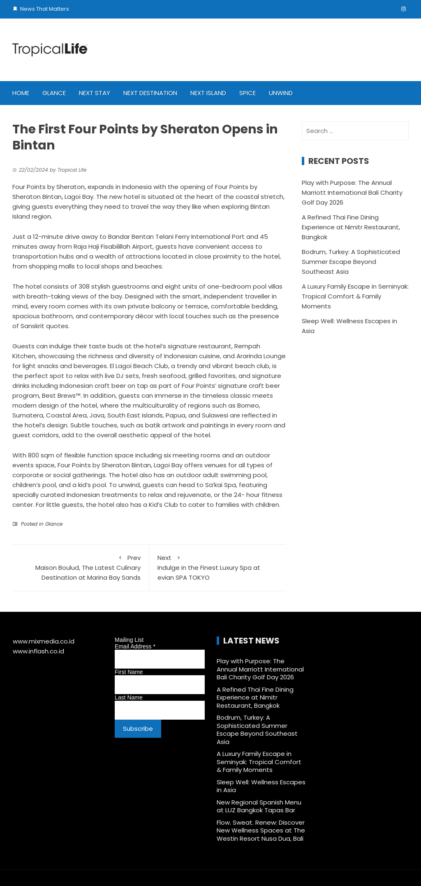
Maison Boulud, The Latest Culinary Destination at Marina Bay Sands (81, 567)
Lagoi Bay (79, 196)
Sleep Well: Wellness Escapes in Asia (261, 786)
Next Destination (150, 93)
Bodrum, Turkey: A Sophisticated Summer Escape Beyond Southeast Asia (351, 261)
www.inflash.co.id (38, 651)
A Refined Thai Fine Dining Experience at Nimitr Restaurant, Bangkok (351, 227)
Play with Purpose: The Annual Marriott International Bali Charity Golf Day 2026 (352, 192)
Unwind (281, 93)
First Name (129, 672)
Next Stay (94, 93)
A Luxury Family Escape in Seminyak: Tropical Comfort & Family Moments (355, 296)
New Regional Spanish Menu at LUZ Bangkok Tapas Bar (259, 806)
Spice (247, 93)
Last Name (129, 697)
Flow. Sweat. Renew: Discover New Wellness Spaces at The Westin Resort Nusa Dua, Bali (261, 830)
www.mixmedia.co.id (43, 641)
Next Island (208, 93)
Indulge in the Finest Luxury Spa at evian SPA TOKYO (217, 567)
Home (20, 93)
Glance (54, 93)
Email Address (135, 646)
